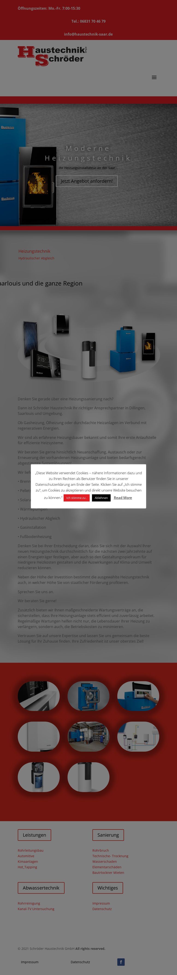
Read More (123, 497)
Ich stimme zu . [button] (76, 498)
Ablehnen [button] (101, 498)
